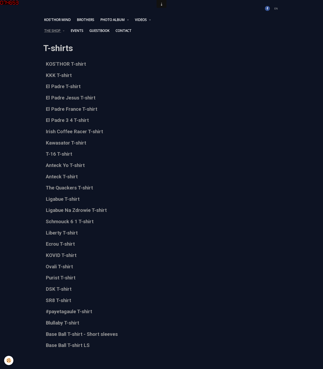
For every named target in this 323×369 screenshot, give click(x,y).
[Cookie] (8, 360)
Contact (123, 30)
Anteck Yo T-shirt (65, 165)
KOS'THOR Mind (57, 20)
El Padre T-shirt (63, 86)
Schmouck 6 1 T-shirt (70, 221)
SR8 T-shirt (58, 300)
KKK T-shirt (59, 75)
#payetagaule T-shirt (69, 311)
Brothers (85, 20)
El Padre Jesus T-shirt (70, 98)
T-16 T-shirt (59, 154)
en (276, 8)
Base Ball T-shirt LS (68, 345)
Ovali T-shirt (59, 266)
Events (77, 30)
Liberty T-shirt (62, 233)
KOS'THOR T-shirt (66, 64)
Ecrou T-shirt (60, 244)
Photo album (112, 20)
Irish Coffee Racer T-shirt (74, 131)
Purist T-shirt (60, 278)
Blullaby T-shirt (62, 323)
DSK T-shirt (58, 289)
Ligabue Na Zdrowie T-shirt (76, 210)
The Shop (52, 30)
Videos (141, 20)
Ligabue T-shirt (63, 199)
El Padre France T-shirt (71, 109)
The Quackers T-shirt (69, 188)
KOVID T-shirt (61, 255)
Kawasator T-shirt (66, 143)
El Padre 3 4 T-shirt (67, 120)
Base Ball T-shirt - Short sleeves (82, 334)
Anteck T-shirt (62, 176)
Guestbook (99, 30)
